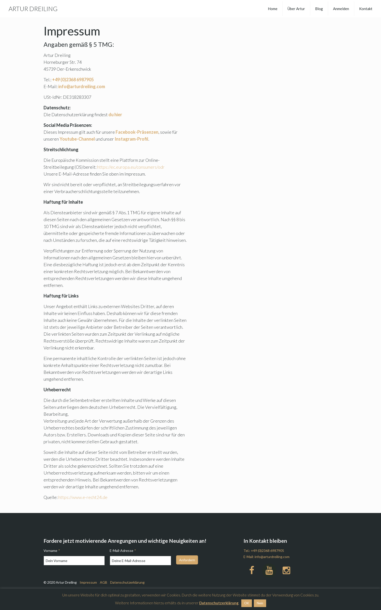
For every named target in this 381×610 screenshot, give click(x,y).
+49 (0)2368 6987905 (267, 550)
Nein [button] (260, 603)
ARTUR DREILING (33, 8)
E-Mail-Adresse (123, 550)
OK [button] (246, 603)
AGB (103, 582)
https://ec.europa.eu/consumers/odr (131, 167)
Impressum (88, 582)
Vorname (52, 550)
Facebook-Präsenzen (137, 132)
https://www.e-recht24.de (82, 497)
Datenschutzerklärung (127, 582)
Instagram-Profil (131, 139)
